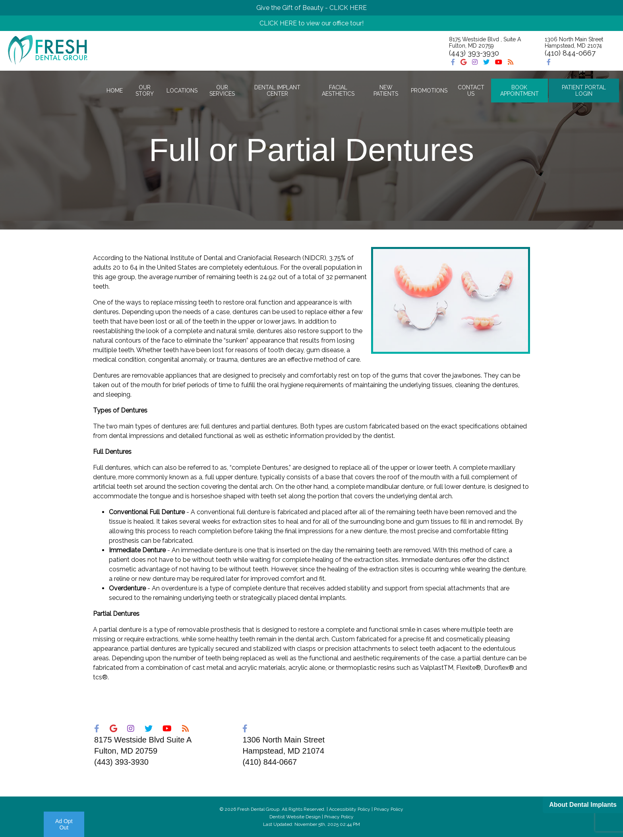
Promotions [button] (429, 90)
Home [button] (114, 90)
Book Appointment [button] (519, 90)
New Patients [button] (385, 90)
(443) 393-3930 (474, 53)
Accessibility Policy (349, 809)
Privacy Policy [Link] (339, 817)
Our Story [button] (144, 90)
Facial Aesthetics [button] (338, 90)
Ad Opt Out (64, 824)
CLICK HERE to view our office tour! (311, 23)
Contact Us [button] (471, 90)
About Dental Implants (583, 804)
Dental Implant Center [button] (277, 90)
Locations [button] (181, 90)
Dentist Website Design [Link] (295, 817)
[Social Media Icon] (454, 62)
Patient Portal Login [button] (584, 90)
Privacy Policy (388, 809)
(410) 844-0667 (570, 53)
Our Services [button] (222, 90)
